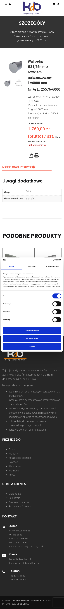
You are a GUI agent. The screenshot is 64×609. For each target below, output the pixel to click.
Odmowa (32, 346)
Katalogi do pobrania (20, 457)
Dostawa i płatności (19, 502)
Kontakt (13, 474)
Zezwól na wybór (32, 338)
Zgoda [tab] (11, 266)
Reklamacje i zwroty (20, 506)
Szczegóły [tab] (32, 266)
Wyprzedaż (15, 466)
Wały (51, 31)
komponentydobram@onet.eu (25, 563)
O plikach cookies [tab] (52, 266)
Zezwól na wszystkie (32, 330)
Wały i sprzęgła (37, 31)
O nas (12, 449)
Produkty (13, 453)
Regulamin (14, 497)
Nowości (13, 462)
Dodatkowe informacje (19, 167)
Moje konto (15, 493)
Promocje (14, 470)
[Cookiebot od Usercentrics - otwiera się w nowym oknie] (47, 260)
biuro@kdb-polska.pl (20, 559)
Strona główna (18, 31)
